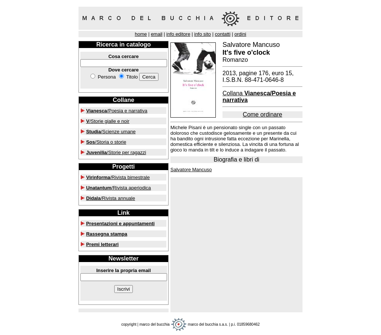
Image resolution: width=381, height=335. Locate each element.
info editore (178, 34)
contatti (222, 34)
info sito (202, 34)
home (141, 34)
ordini (240, 34)
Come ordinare (262, 114)
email (156, 34)
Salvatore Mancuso (191, 169)
